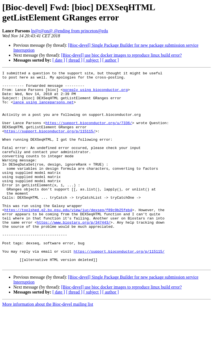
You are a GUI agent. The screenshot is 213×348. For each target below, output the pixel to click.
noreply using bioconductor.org (95, 93)
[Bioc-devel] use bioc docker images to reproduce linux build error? (121, 55)
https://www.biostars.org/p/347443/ (73, 252)
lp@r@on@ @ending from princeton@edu (69, 30)
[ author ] (110, 60)
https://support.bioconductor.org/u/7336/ (88, 133)
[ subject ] (92, 60)
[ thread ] (74, 60)
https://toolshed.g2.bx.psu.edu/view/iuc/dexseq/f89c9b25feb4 (68, 238)
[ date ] (58, 60)
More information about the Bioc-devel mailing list (47, 343)
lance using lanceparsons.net (43, 108)
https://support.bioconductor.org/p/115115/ (49, 143)
